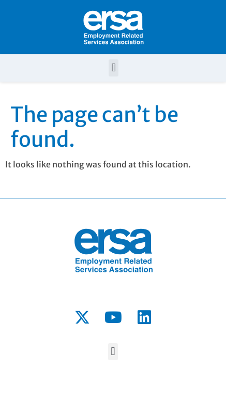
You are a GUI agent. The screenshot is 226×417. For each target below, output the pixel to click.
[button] (113, 67)
